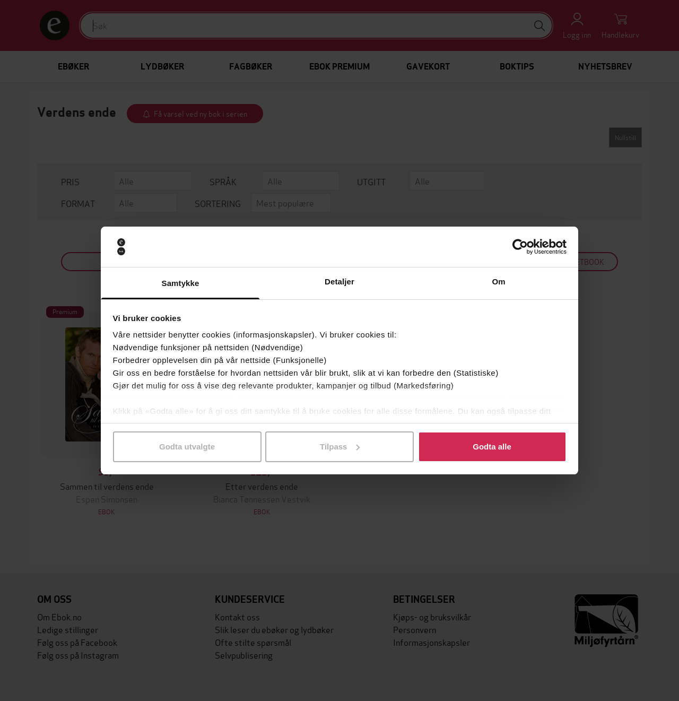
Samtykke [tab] (180, 283)
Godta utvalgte (187, 446)
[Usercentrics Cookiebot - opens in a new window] (520, 247)
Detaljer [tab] (339, 281)
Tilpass (340, 446)
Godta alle (492, 446)
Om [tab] (498, 281)
